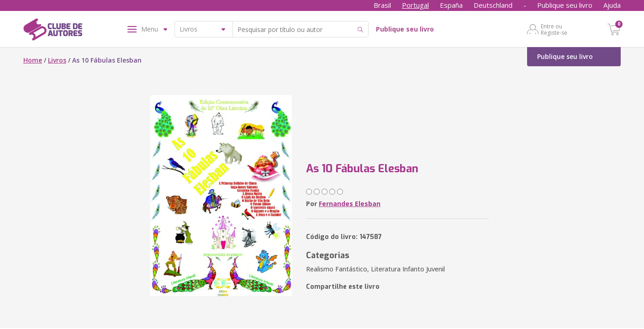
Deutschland (493, 5)
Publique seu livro (564, 5)
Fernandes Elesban (349, 203)
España (451, 5)
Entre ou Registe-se (554, 29)
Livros (57, 60)
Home (32, 60)
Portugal (415, 5)
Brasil (382, 5)
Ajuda (612, 5)
